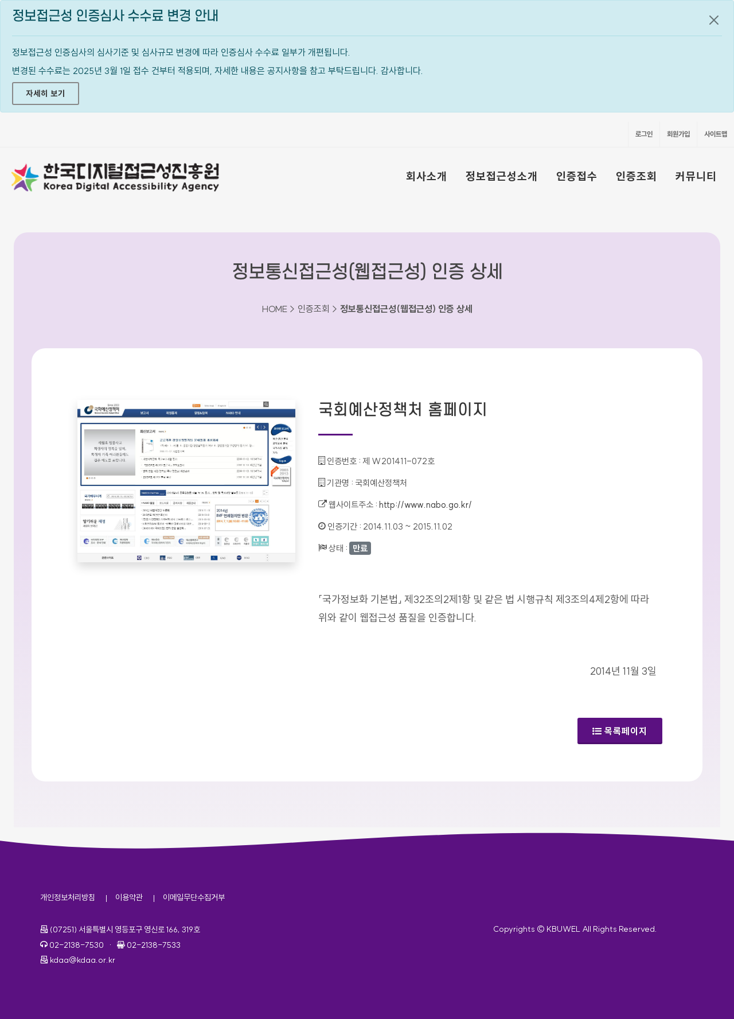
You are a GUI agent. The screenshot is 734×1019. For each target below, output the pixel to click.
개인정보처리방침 (67, 897)
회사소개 (426, 176)
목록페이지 (619, 731)
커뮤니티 (696, 176)
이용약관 (129, 897)
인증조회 (636, 176)
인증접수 (577, 176)
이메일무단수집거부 (194, 897)
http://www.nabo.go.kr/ (425, 504)
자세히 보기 (45, 93)
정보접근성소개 (502, 176)
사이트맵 (715, 134)
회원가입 (678, 134)
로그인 (644, 134)
